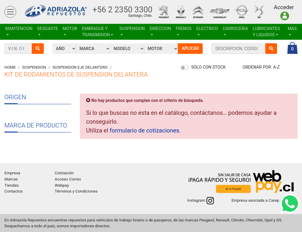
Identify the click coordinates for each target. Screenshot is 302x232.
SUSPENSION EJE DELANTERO (80, 67)
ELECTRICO (207, 28)
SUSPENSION (132, 28)
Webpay (62, 185)
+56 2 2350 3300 (122, 9)
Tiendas (11, 185)
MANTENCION (19, 28)
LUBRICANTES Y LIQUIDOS (266, 32)
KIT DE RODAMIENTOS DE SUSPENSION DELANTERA (76, 74)
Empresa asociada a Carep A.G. (264, 200)
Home (10, 67)
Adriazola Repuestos (56, 12)
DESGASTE (47, 28)
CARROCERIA (235, 28)
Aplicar (190, 48)
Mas (292, 28)
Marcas (11, 179)
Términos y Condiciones (76, 191)
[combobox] (238, 48)
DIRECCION (160, 28)
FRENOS (184, 28)
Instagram (200, 200)
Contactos (13, 191)
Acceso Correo (68, 179)
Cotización (64, 172)
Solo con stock (208, 67)
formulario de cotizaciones (144, 130)
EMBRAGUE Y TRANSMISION (96, 32)
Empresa (12, 172)
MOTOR (70, 28)
